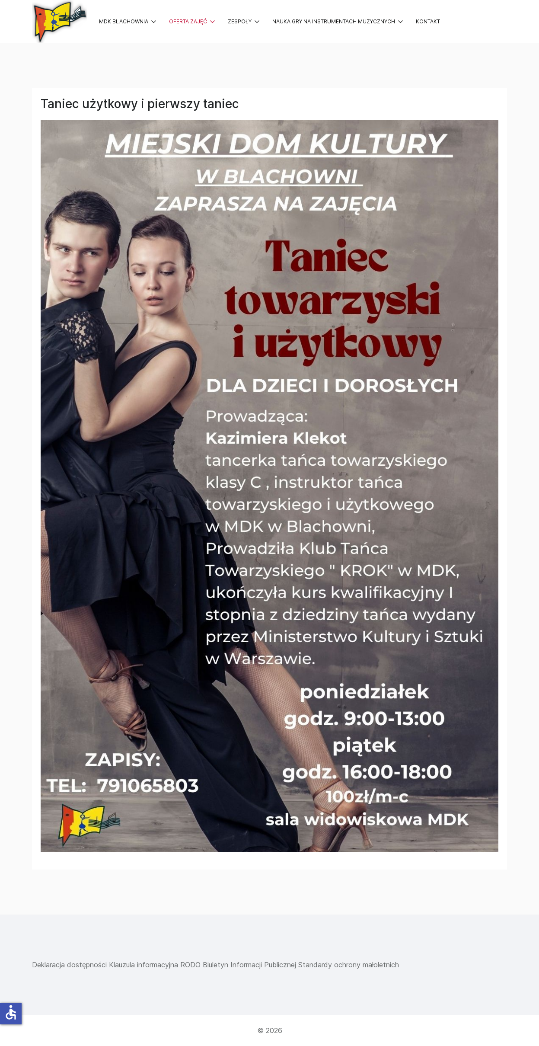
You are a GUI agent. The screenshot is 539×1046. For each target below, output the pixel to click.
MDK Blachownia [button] (127, 21)
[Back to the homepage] (59, 21)
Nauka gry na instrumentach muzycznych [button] (337, 21)
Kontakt (428, 21)
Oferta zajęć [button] (192, 21)
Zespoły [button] (243, 21)
